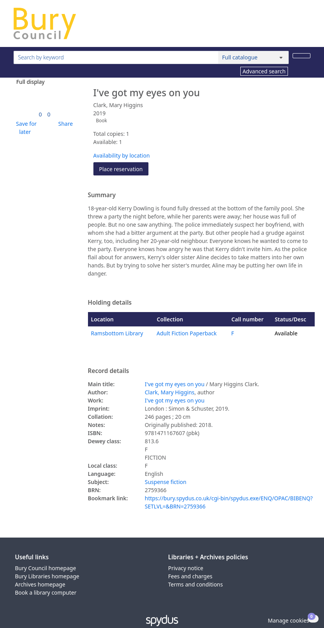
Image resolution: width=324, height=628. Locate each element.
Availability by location (121, 155)
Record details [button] (108, 371)
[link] (40, 114)
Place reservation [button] (124, 169)
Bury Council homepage (45, 568)
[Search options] (253, 57)
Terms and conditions (195, 584)
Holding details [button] (110, 302)
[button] (25, 128)
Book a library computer (46, 592)
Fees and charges (190, 576)
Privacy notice (185, 568)
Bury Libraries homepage (47, 576)
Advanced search (264, 71)
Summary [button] (102, 195)
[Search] (301, 55)
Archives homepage (40, 584)
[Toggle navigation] (306, 26)
